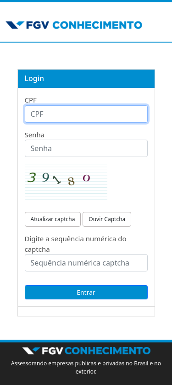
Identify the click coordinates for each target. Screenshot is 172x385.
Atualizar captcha (53, 219)
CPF (31, 99)
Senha (35, 134)
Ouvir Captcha (107, 219)
